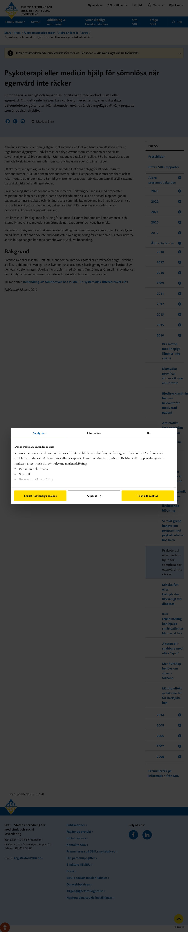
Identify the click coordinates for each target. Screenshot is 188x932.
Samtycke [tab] (39, 433)
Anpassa (94, 496)
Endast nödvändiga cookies (40, 496)
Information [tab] (94, 433)
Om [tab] (149, 433)
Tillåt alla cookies (147, 496)
